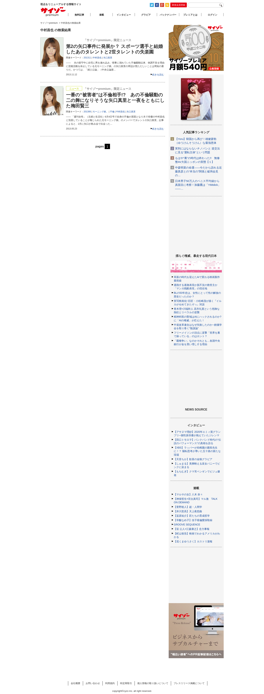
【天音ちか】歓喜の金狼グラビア (193, 459)
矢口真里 (107, 57)
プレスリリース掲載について (189, 683)
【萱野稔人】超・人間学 (188, 506)
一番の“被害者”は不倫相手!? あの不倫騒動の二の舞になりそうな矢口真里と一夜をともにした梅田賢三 (115, 100)
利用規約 (110, 683)
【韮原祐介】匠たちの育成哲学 (192, 515)
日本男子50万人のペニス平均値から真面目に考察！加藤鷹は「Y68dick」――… (198, 184)
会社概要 (75, 683)
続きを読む (158, 74)
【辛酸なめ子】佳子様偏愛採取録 (193, 520)
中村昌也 (97, 57)
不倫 (112, 111)
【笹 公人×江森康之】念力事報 (191, 528)
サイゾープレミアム (53, 11)
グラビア (146, 14)
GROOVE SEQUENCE (187, 524)
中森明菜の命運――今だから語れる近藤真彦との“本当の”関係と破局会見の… (198, 171)
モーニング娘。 (100, 111)
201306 (87, 111)
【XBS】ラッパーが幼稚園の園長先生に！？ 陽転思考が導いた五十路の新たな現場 (197, 451)
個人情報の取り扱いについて (152, 683)
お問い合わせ (93, 683)
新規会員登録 (178, 5)
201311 (87, 57)
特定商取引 (126, 683)
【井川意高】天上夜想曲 (188, 511)
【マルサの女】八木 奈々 (188, 494)
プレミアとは (190, 14)
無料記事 (79, 14)
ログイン (212, 14)
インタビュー (124, 14)
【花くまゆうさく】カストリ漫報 (193, 541)
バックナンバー (168, 14)
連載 (101, 14)
